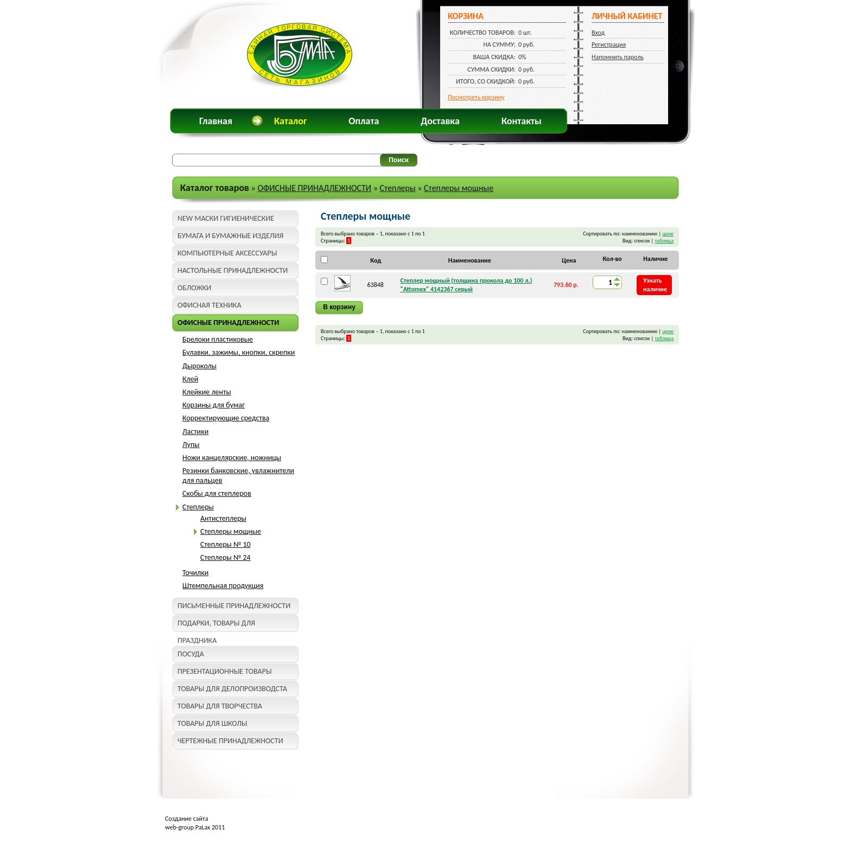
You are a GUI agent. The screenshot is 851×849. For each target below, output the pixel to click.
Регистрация (609, 44)
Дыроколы (199, 366)
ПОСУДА (190, 654)
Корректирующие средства (225, 418)
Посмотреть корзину (476, 97)
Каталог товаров (214, 188)
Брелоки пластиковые (217, 339)
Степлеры (398, 188)
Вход (598, 32)
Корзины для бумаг (213, 405)
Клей (190, 379)
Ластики (195, 431)
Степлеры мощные (458, 188)
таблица (664, 240)
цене (668, 233)
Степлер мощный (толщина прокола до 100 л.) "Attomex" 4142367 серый (466, 285)
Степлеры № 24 (225, 557)
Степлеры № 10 (225, 544)
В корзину (339, 307)
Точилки (195, 572)
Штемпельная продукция (223, 585)
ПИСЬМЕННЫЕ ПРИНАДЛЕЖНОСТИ (233, 605)
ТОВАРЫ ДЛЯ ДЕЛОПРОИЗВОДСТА (232, 688)
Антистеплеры (223, 518)
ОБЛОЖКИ (194, 287)
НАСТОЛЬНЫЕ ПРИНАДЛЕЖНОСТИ (232, 270)
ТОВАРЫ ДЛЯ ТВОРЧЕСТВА (219, 706)
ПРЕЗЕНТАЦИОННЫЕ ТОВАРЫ (224, 671)
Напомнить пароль (618, 57)
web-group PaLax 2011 (195, 827)
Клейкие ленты (206, 392)
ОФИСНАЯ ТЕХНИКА (209, 305)
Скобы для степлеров (216, 493)
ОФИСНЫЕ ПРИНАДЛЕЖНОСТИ (314, 188)
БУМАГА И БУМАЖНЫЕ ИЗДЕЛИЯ (230, 235)
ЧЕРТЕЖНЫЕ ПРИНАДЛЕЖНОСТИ (230, 740)
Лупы (191, 444)
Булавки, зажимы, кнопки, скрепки (238, 352)
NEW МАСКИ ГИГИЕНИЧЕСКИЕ (225, 218)
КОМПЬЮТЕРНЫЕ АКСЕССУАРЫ (227, 253)
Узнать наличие (655, 285)
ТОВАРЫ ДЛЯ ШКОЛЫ (212, 723)
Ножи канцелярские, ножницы (231, 457)
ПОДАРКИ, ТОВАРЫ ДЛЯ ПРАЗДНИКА (216, 625)
